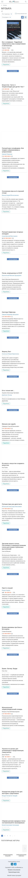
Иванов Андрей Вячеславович (10, 195)
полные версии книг (22, 13)
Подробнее (6, 64)
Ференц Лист (6, 351)
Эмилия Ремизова (7, 154)
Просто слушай (7, 588)
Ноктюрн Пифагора (8, 312)
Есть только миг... (8, 390)
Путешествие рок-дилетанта (12, 504)
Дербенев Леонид (7, 395)
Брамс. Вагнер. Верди (9, 668)
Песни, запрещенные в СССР (12, 273)
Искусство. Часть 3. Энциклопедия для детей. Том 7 (13, 86)
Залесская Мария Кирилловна (10, 354)
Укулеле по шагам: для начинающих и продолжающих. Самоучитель (13, 750)
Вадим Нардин (6, 590)
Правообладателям (14, 872)
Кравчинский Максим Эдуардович (11, 275)
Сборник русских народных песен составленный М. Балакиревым (13, 822)
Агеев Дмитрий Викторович (9, 236)
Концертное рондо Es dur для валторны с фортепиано (12, 792)
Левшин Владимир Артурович (10, 314)
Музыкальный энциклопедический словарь (12, 708)
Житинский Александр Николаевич (12, 506)
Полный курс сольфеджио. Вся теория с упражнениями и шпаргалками (13, 150)
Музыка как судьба (9, 424)
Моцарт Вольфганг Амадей (9, 795)
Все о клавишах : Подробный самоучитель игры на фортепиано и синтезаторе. (14, 44)
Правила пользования (14, 870)
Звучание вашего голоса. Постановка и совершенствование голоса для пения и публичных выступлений (14, 546)
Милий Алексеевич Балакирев (10, 825)
